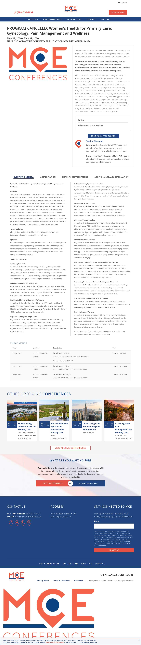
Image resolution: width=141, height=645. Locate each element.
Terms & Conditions (61, 580)
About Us (33, 19)
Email (97, 521)
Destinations (74, 19)
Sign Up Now (118, 12)
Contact (91, 19)
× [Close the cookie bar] (139, 639)
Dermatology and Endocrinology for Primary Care (91, 426)
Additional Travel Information (111, 177)
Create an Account (111, 574)
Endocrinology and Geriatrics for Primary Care (27, 426)
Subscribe (114, 550)
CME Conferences (52, 19)
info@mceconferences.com (28, 516)
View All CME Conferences (70, 447)
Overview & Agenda (23, 177)
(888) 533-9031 (23, 12)
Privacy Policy (43, 580)
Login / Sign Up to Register (103, 136)
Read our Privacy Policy (55, 642)
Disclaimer (78, 580)
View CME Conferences (53, 483)
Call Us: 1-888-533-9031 (88, 483)
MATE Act (106, 19)
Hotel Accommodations (75, 177)
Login (122, 3)
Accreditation (48, 177)
